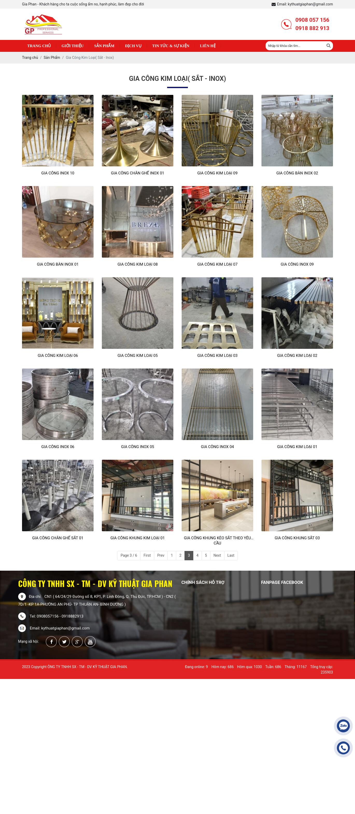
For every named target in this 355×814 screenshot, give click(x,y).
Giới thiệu (72, 46)
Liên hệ (208, 46)
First (147, 555)
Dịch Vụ (133, 46)
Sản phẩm (104, 46)
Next (217, 555)
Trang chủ (39, 46)
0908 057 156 (312, 20)
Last (231, 555)
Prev (161, 555)
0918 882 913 (312, 28)
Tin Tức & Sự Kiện (170, 46)
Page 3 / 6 (128, 555)
